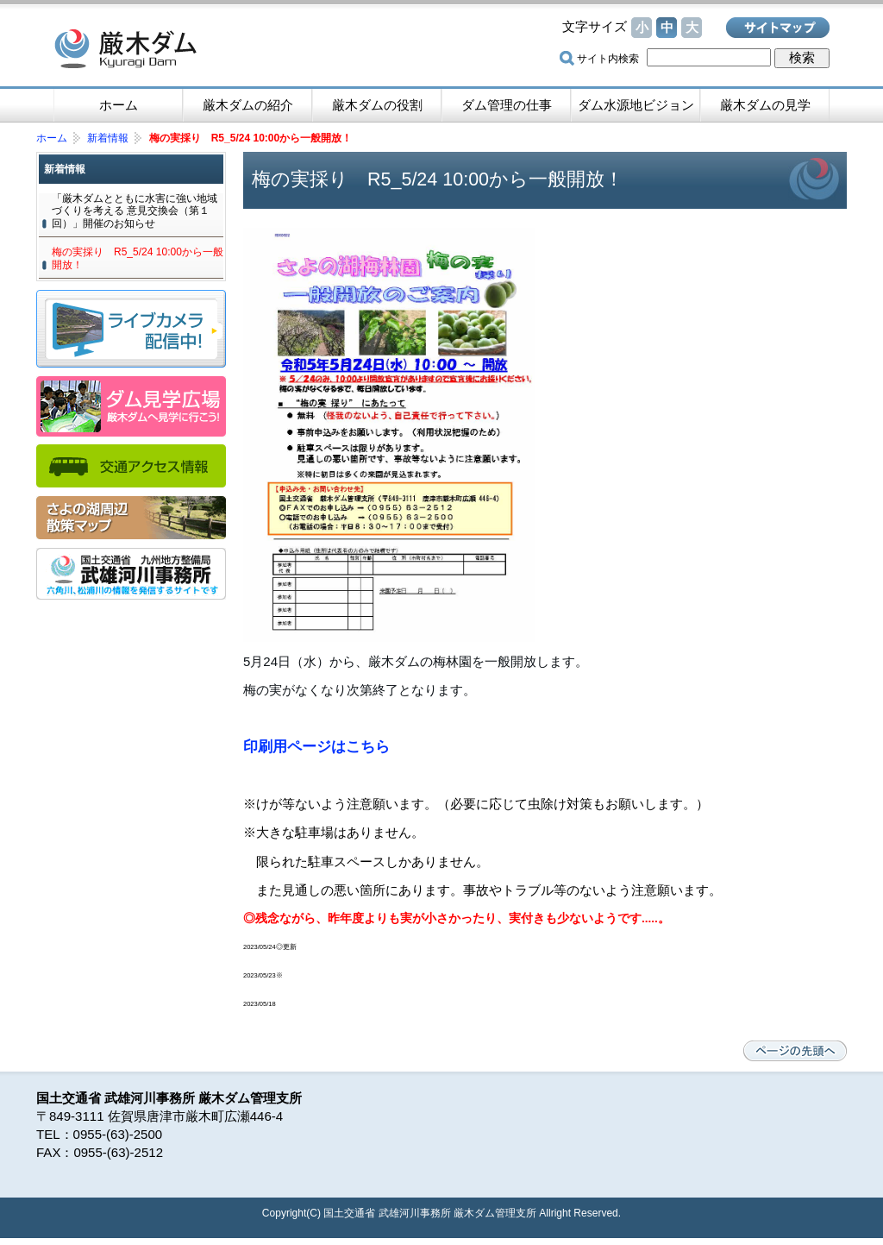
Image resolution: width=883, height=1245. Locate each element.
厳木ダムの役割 (377, 104)
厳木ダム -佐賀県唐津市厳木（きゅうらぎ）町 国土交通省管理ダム (174, 47)
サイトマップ (778, 27)
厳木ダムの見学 (765, 104)
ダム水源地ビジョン (636, 104)
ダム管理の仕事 (506, 104)
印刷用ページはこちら (316, 747)
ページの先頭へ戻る (795, 1051)
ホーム (118, 104)
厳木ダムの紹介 (248, 104)
